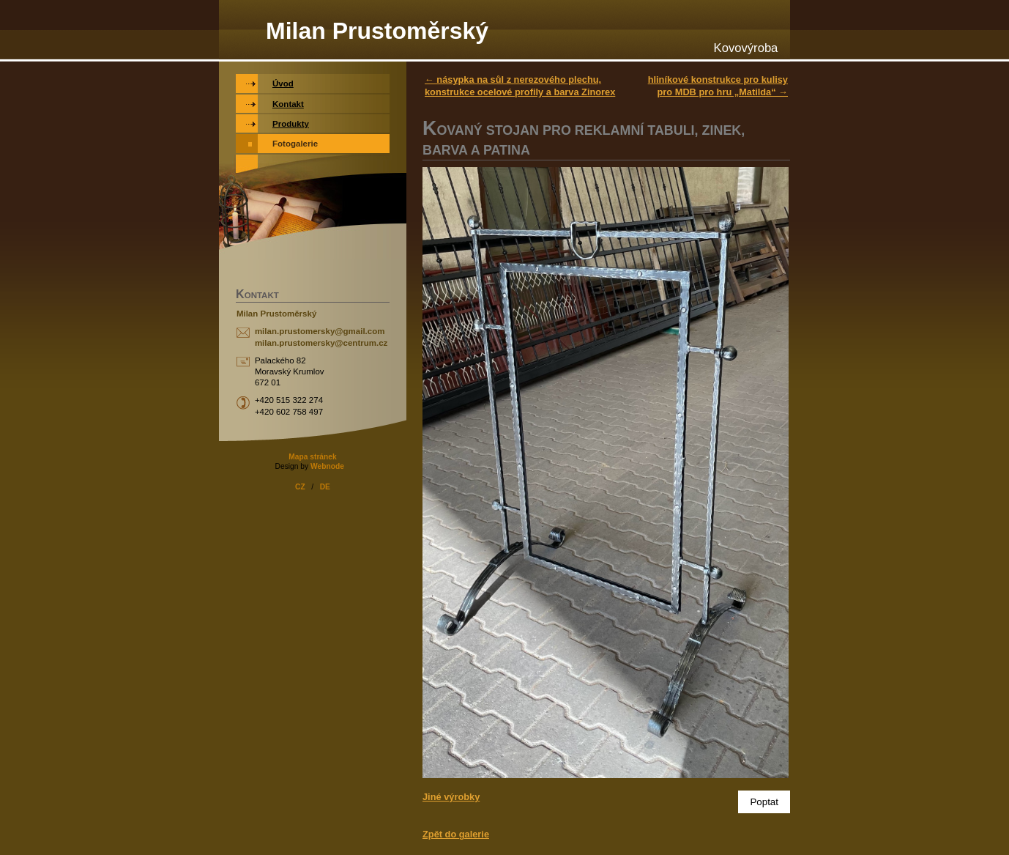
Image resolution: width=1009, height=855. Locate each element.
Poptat (764, 801)
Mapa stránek (312, 457)
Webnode (327, 466)
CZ (300, 487)
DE (325, 487)
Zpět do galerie (455, 834)
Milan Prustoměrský (377, 31)
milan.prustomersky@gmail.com (320, 331)
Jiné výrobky (451, 796)
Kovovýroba (746, 48)
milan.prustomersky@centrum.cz (321, 342)
